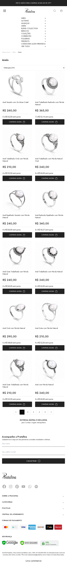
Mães (33, 18)
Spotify (36, 486)
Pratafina (30, 11)
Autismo (33, 20)
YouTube (23, 486)
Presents (33, 41)
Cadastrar (33, 461)
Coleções (33, 33)
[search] (54, 11)
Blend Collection (33, 28)
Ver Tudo (33, 46)
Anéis (33, 26)
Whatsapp (30, 486)
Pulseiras (33, 38)
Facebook (4, 486)
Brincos (33, 31)
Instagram (10, 486)
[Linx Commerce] (33, 561)
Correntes (33, 36)
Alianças (33, 23)
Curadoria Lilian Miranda (33, 43)
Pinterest (17, 486)
